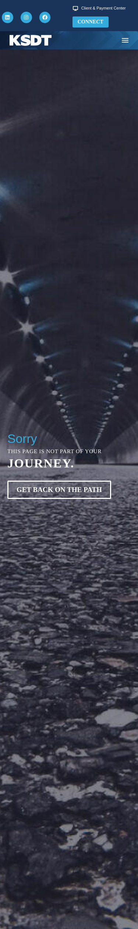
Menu (125, 40)
